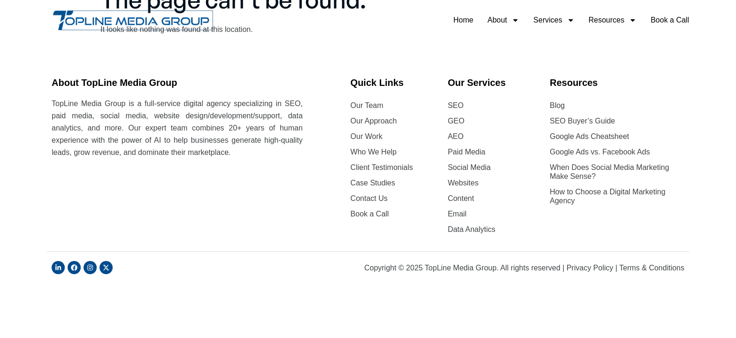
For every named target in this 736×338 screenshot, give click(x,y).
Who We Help (374, 152)
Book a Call (670, 20)
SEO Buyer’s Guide (582, 121)
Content (461, 198)
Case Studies (373, 183)
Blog (557, 105)
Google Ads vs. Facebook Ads (600, 152)
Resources (612, 20)
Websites (463, 183)
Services (553, 20)
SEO (456, 105)
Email (457, 214)
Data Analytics (471, 229)
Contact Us (369, 198)
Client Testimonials (382, 167)
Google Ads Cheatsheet (589, 136)
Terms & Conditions (651, 268)
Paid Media (466, 152)
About (504, 20)
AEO (456, 136)
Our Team (367, 105)
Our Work (367, 136)
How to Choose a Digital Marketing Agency (607, 196)
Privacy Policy (590, 268)
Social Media (469, 167)
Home (463, 20)
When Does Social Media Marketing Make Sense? (609, 171)
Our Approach (374, 121)
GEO (456, 121)
